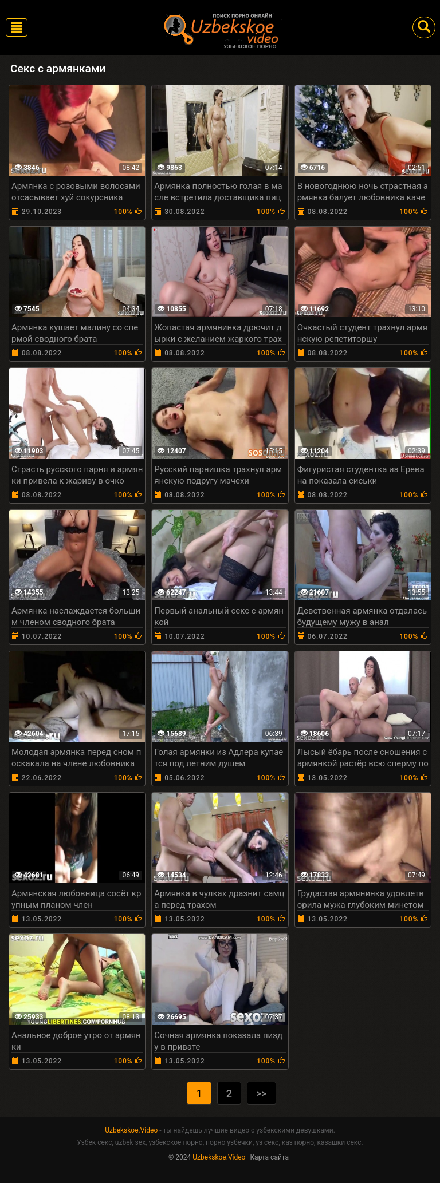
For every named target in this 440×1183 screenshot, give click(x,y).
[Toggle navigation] (17, 27)
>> (261, 1093)
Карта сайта (269, 1157)
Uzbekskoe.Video (131, 1130)
